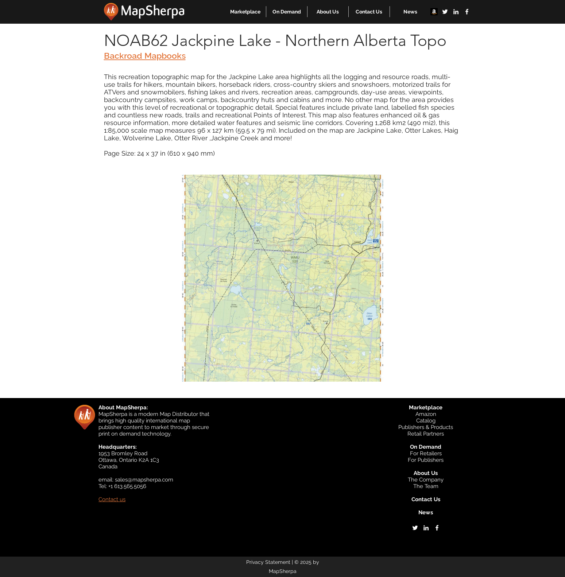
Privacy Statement (268, 562)
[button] (245, 11)
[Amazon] (434, 11)
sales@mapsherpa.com (144, 479)
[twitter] (445, 11)
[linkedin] (456, 11)
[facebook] (467, 11)
